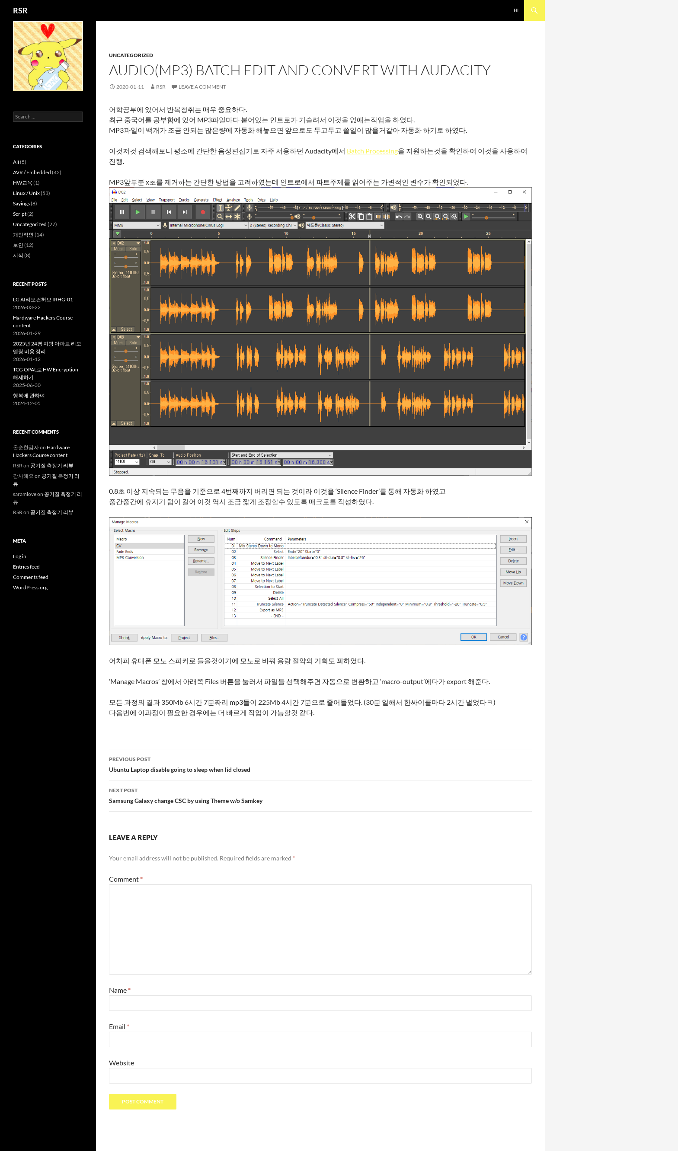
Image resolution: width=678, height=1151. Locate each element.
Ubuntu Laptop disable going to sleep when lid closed (320, 763)
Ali (16, 162)
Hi (516, 10)
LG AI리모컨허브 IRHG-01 (43, 299)
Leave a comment (202, 86)
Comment (126, 879)
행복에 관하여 (29, 395)
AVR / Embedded (32, 172)
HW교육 (22, 182)
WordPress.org (30, 587)
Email (119, 1026)
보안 (18, 245)
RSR (20, 10)
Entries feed (26, 566)
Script (19, 214)
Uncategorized (131, 55)
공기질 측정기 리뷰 (52, 465)
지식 (18, 255)
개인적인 (23, 234)
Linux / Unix (26, 193)
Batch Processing (372, 151)
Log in (19, 556)
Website (121, 1062)
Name (120, 990)
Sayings (21, 203)
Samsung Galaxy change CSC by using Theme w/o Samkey (320, 794)
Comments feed (30, 577)
